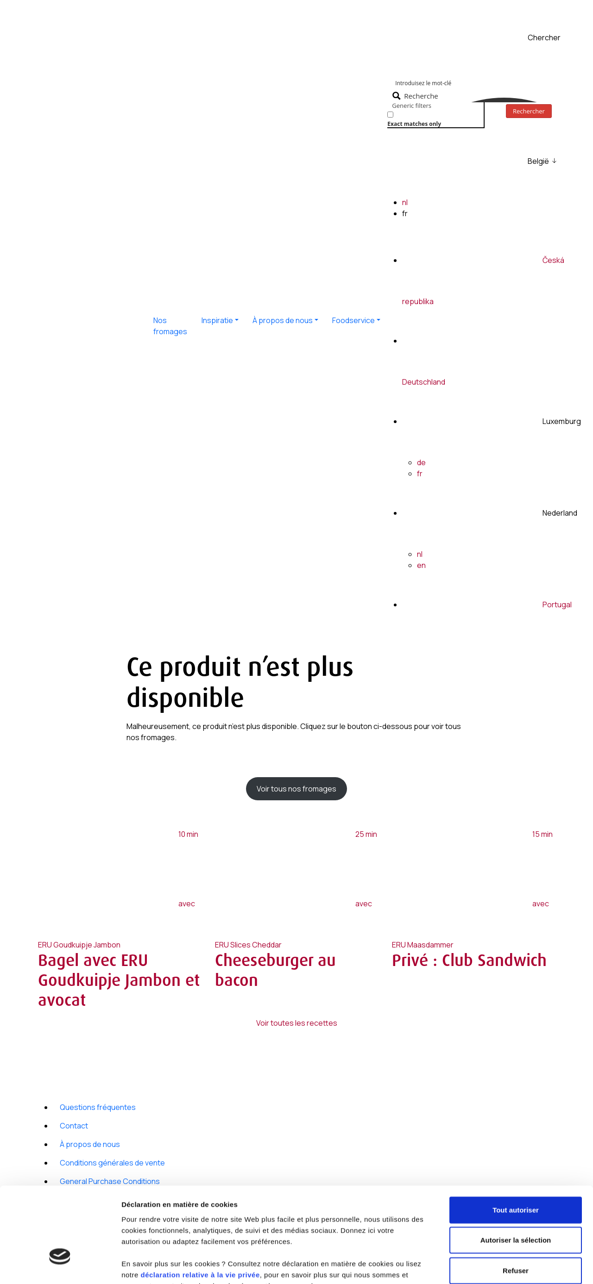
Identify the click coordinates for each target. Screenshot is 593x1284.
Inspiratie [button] (217, 320)
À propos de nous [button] (282, 320)
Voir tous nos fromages (296, 789)
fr (420, 473)
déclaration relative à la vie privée (199, 1203)
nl (405, 202)
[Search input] (487, 82)
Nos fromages (170, 326)
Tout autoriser (515, 1138)
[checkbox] (433, 118)
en (421, 565)
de (421, 462)
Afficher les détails (152, 1266)
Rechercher (529, 111)
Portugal (557, 604)
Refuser (516, 1199)
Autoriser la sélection (515, 1169)
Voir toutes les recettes (296, 1023)
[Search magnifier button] (416, 95)
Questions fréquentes (98, 1107)
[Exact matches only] (390, 115)
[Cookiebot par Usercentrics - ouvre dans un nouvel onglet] (60, 1266)
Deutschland (423, 382)
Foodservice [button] (353, 320)
